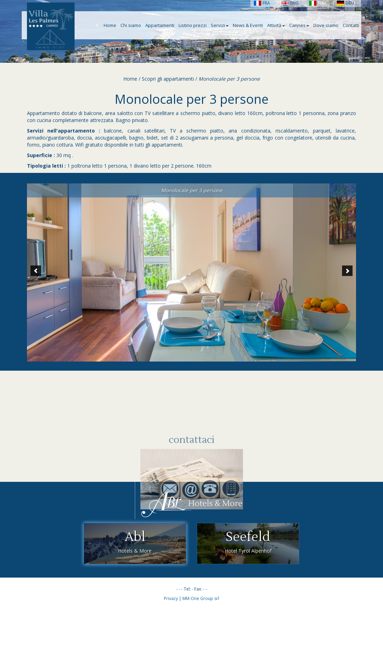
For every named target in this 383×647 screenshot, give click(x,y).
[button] (35, 276)
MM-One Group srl (200, 598)
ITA (316, 3)
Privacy (171, 598)
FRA (262, 3)
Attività (276, 25)
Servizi (220, 25)
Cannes (299, 25)
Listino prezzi (193, 25)
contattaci (192, 470)
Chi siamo (130, 25)
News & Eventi (248, 25)
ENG (290, 3)
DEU (345, 3)
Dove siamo (326, 25)
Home (110, 25)
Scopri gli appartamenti (168, 78)
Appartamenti (159, 25)
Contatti (351, 25)
